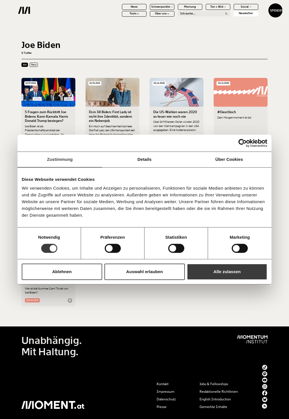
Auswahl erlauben (144, 271)
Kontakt (162, 384)
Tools (119, 17)
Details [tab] (144, 159)
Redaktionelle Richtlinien (219, 391)
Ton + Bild (203, 10)
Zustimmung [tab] (60, 159)
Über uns (147, 17)
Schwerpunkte (147, 10)
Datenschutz (166, 399)
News (119, 10)
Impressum (165, 391)
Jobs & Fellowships (214, 384)
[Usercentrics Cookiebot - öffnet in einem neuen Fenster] (242, 143)
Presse (162, 407)
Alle (25, 64)
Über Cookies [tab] (229, 159)
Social (231, 10)
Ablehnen (62, 271)
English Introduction (215, 399)
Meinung (175, 10)
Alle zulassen (226, 271)
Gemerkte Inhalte (213, 407)
